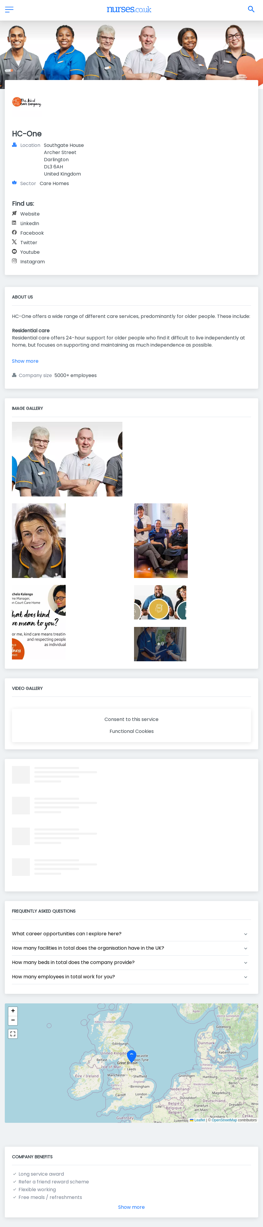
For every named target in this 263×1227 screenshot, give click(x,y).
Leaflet (197, 1120)
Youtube (30, 252)
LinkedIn (29, 223)
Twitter (28, 242)
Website (30, 213)
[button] (131, 1058)
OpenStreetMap (224, 1120)
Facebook (32, 233)
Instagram (32, 261)
